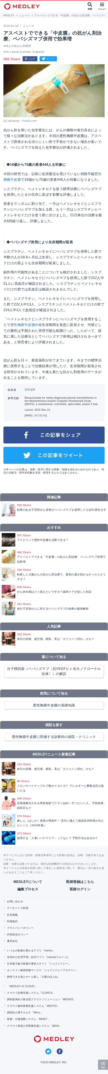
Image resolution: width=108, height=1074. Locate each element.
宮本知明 (30, 389)
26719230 (40, 415)
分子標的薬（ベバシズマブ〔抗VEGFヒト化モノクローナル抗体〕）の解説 (54, 671)
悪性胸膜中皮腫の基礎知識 (54, 705)
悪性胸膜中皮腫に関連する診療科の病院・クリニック (54, 737)
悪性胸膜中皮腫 (22, 325)
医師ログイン (80, 889)
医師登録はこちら (80, 882)
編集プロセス (27, 889)
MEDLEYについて (27, 882)
